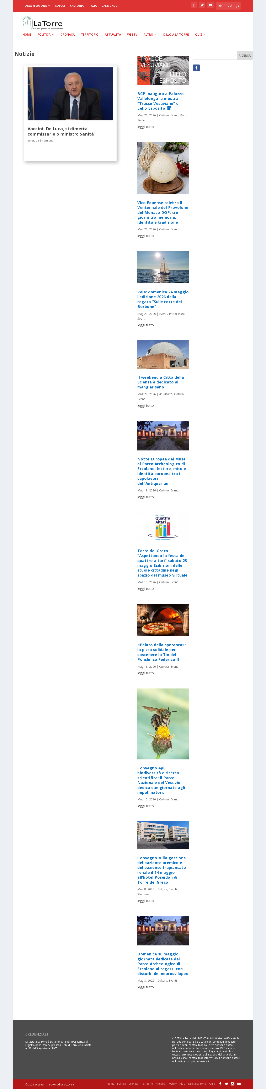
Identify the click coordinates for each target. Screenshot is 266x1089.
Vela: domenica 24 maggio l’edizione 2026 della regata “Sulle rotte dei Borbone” (163, 299)
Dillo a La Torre (176, 34)
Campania (77, 5)
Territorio (90, 34)
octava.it (40, 1084)
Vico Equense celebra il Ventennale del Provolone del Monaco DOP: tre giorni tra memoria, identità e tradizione (162, 212)
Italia (93, 5)
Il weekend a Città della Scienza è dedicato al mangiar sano (160, 381)
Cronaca (68, 34)
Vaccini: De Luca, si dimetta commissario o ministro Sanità (61, 130)
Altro (148, 34)
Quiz (198, 34)
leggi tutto (145, 126)
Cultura (164, 115)
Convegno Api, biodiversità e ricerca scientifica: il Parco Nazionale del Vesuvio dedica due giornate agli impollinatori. (161, 779)
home (27, 34)
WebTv (132, 34)
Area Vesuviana (36, 5)
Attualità (113, 34)
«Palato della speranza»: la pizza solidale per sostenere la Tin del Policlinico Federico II (161, 651)
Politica (44, 34)
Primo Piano (177, 313)
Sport (141, 318)
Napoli (60, 5)
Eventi (174, 115)
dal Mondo (110, 5)
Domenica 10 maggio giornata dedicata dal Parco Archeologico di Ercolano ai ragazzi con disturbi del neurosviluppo (162, 963)
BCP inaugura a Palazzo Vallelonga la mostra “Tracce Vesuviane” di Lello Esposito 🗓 (160, 100)
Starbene (143, 894)
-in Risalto (165, 394)
